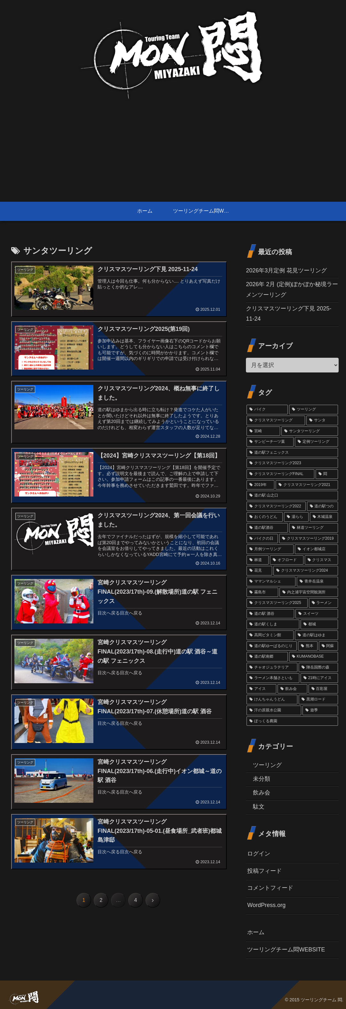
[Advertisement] (173, 154)
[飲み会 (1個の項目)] (292, 689)
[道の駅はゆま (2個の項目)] (316, 635)
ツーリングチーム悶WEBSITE (286, 949)
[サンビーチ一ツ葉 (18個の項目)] (270, 442)
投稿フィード (264, 871)
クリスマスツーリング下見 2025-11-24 (288, 313)
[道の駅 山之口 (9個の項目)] (292, 495)
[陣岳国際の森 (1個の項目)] (318, 667)
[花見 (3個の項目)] (259, 570)
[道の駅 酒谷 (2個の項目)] (270, 614)
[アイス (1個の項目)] (261, 689)
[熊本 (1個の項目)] (308, 646)
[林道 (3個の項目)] (258, 560)
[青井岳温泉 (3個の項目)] (317, 581)
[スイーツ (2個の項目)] (316, 614)
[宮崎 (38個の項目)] (263, 431)
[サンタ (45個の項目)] (322, 420)
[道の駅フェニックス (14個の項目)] (292, 453)
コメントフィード (270, 888)
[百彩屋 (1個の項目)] (323, 689)
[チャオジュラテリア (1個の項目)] (272, 667)
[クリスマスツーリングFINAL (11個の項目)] (280, 474)
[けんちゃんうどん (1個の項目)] (272, 699)
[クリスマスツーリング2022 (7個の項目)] (276, 506)
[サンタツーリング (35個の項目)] (309, 431)
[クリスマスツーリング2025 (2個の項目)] (277, 603)
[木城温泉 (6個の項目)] (324, 517)
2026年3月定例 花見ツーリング (286, 270)
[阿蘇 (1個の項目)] (328, 646)
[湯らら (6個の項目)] (296, 517)
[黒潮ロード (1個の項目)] (318, 699)
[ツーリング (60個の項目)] (313, 409)
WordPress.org (266, 905)
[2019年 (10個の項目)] (260, 485)
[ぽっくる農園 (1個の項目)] (292, 721)
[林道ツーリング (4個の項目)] (313, 528)
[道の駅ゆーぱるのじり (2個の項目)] (272, 646)
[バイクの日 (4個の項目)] (262, 539)
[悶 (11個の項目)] (327, 474)
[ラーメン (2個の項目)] (323, 603)
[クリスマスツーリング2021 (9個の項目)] (307, 485)
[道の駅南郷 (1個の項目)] (267, 656)
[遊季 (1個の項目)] (320, 710)
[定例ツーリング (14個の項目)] (316, 442)
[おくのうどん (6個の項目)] (265, 517)
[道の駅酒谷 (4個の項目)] (267, 528)
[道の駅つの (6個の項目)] (322, 506)
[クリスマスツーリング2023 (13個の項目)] (292, 463)
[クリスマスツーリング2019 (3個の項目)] (308, 539)
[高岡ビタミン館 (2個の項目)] (270, 635)
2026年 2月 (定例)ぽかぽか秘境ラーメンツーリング (292, 289)
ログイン (258, 853)
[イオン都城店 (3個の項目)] (316, 549)
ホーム (255, 932)
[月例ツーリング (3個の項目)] (270, 549)
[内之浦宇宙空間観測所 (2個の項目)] (308, 592)
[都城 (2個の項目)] (319, 624)
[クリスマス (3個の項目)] (321, 560)
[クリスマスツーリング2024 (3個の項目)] (305, 570)
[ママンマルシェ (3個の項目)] (271, 581)
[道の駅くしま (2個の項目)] (273, 624)
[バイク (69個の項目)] (267, 409)
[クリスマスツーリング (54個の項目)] (276, 420)
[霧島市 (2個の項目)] (262, 592)
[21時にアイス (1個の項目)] (319, 678)
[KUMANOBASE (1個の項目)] (313, 656)
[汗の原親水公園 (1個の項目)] (274, 710)
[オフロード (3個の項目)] (286, 560)
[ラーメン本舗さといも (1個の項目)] (273, 678)
